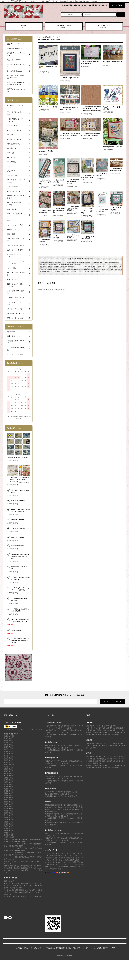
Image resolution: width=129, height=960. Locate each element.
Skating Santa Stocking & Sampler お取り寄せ (20, 589)
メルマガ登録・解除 (70, 5)
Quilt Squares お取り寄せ (73, 236)
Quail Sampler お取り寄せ (59, 181)
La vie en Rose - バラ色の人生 (20, 528)
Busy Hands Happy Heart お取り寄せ (87, 177)
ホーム (16, 948)
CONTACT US (104, 27)
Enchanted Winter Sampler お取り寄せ (59, 210)
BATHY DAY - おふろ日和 (48, 68)
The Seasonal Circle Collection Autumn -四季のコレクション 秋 (20, 640)
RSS (108, 948)
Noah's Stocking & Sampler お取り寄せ (20, 578)
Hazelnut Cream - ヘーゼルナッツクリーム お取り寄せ (70, 134)
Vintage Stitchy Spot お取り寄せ (116, 169)
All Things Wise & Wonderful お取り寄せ (73, 181)
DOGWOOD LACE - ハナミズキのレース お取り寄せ (20, 510)
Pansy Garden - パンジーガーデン (20, 568)
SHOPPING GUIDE (64, 27)
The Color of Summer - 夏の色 (48, 107)
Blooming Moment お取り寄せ (112, 146)
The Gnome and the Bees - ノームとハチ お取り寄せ (90, 134)
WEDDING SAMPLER (17, 520)
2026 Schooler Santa (17, 545)
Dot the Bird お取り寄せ (116, 209)
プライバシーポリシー (84, 948)
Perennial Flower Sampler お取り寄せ (87, 211)
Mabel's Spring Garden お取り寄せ (20, 599)
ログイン (104, 5)
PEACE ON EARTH (17, 630)
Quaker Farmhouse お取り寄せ (45, 211)
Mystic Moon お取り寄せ (45, 240)
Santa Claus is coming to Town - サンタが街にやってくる (20, 620)
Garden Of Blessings (17, 537)
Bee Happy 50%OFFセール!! (112, 62)
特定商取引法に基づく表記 (67, 948)
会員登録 (94, 5)
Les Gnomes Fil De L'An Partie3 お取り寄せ (70, 108)
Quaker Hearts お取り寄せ (59, 237)
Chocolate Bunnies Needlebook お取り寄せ (73, 208)
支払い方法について (25, 948)
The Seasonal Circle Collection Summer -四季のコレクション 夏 (20, 556)
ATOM (113, 948)
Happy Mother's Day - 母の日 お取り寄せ (112, 108)
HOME (24, 27)
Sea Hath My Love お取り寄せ (87, 237)
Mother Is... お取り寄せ (46, 151)
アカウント (84, 5)
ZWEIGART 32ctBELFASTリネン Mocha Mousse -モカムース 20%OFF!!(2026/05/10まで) (91, 109)
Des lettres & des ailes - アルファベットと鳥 (12, 479)
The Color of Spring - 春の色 (24, 478)
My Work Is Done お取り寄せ (102, 210)
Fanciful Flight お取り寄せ (69, 78)
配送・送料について (40, 948)
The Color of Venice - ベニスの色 (17, 457)
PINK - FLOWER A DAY (18, 501)
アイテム (116, 5)
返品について (52, 948)
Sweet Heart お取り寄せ (102, 175)
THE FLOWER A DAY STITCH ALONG (20, 491)
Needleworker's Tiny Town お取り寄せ (45, 182)
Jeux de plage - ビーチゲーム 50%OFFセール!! (91, 62)
